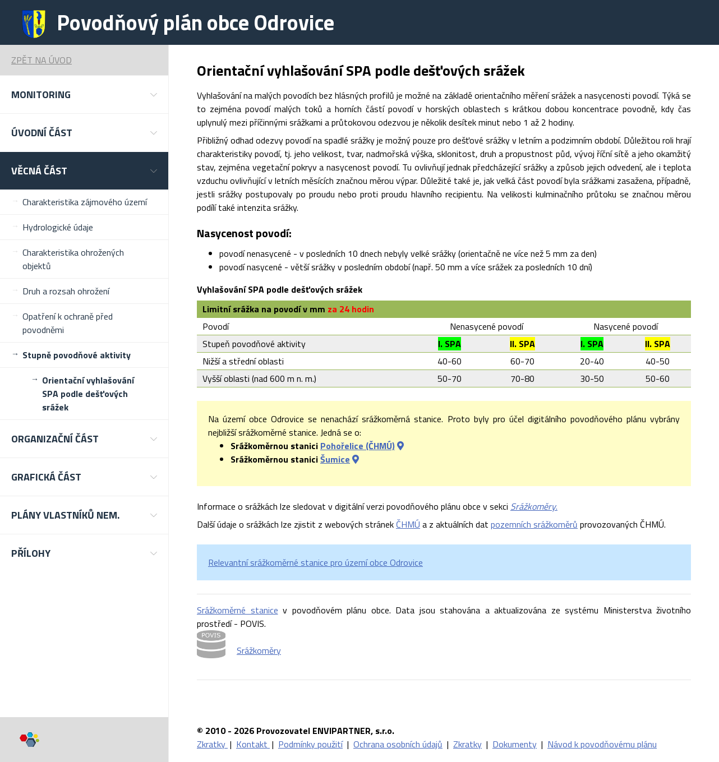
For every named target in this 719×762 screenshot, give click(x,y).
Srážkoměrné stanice (237, 610)
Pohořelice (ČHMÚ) (357, 445)
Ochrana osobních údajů (398, 744)
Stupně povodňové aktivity (76, 355)
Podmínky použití (310, 744)
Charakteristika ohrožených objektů (73, 259)
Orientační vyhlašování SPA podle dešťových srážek (88, 393)
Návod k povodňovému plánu (602, 744)
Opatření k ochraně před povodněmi (67, 323)
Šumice (335, 459)
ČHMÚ (408, 524)
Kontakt (253, 744)
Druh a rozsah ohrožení (65, 291)
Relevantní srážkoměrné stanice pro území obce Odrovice (315, 562)
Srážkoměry (259, 650)
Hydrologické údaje (57, 227)
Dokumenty (514, 744)
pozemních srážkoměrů (534, 524)
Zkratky (212, 744)
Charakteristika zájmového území (84, 202)
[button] (84, 94)
